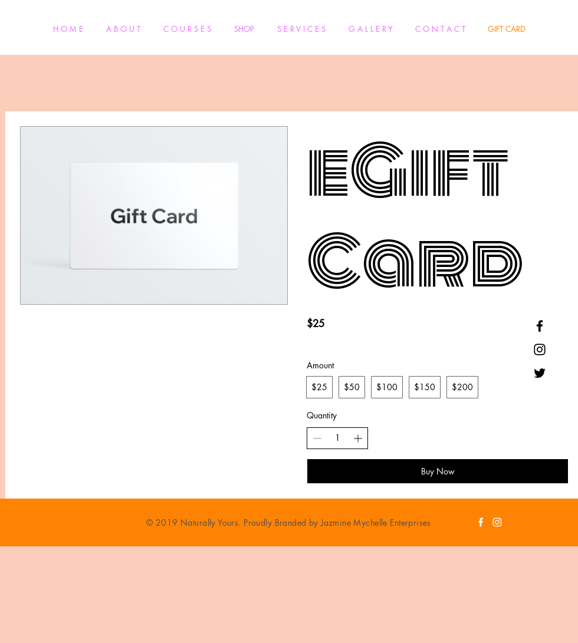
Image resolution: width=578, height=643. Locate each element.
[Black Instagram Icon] (539, 349)
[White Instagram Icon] (497, 522)
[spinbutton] (337, 438)
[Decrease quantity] (317, 438)
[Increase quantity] (358, 438)
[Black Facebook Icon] (539, 326)
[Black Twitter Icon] (539, 373)
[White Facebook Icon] (481, 522)
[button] (187, 29)
